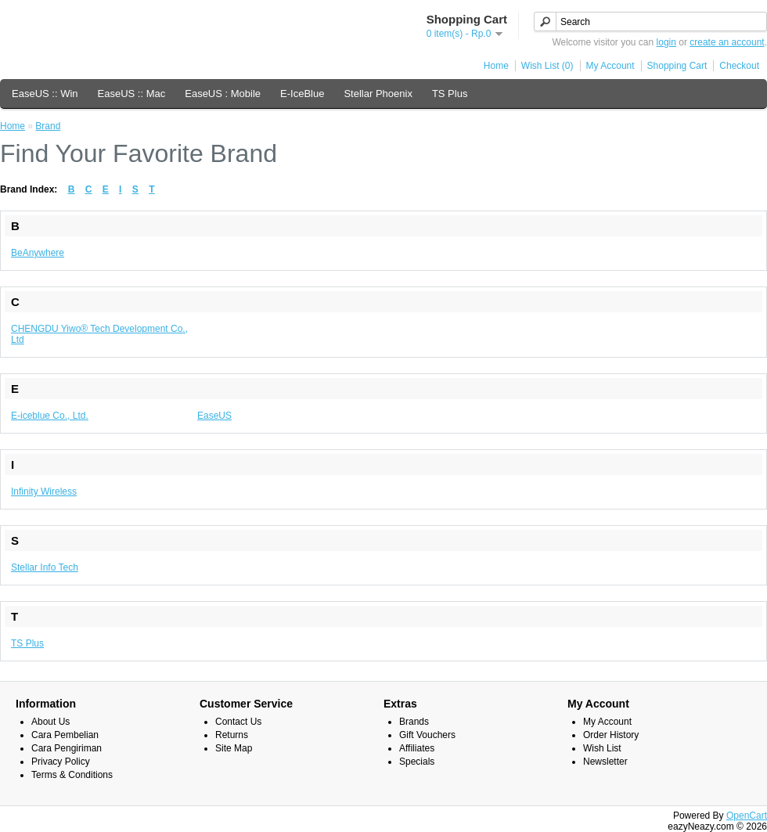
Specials (416, 761)
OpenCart (746, 815)
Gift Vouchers (427, 734)
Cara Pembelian (65, 734)
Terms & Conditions (72, 774)
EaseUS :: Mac (132, 93)
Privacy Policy (60, 761)
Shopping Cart (677, 65)
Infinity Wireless (44, 491)
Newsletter (605, 761)
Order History (611, 734)
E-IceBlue (302, 93)
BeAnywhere (37, 252)
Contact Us (238, 721)
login (666, 42)
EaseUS (214, 415)
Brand (47, 126)
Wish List (602, 748)
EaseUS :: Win (45, 93)
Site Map (233, 748)
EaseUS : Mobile (223, 93)
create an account (727, 42)
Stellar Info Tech (44, 567)
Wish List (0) (547, 65)
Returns (231, 734)
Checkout (739, 65)
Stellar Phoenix (378, 93)
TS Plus (450, 93)
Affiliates (416, 748)
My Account (610, 65)
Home (496, 65)
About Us (50, 721)
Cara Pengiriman (66, 748)
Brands (414, 721)
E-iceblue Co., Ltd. (49, 415)
